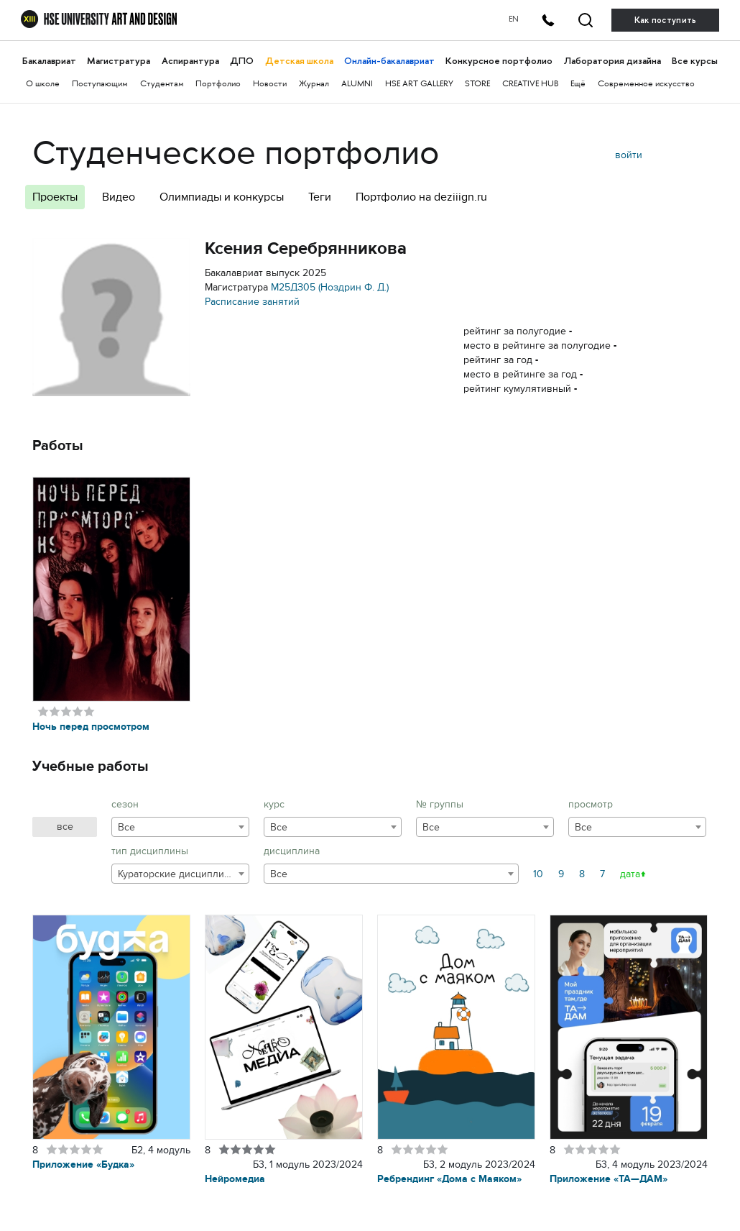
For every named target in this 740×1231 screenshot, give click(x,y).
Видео (118, 197)
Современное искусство (646, 84)
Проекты (55, 197)
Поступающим (100, 84)
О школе (43, 84)
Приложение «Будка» (83, 1164)
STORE (477, 84)
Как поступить (665, 20)
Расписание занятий (252, 301)
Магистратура (118, 61)
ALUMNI (357, 84)
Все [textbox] (126, 827)
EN (514, 19)
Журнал (314, 84)
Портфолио (218, 84)
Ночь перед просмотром (90, 726)
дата (630, 874)
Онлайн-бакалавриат (389, 61)
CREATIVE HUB (530, 84)
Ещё (578, 84)
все (65, 826)
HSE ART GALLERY (419, 84)
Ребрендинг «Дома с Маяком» (449, 1178)
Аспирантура (190, 61)
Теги (319, 197)
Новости (270, 84)
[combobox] (180, 827)
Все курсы (695, 61)
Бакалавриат (49, 61)
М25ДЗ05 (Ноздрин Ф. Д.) (330, 287)
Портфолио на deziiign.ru (421, 197)
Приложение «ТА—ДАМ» (608, 1178)
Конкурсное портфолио (498, 61)
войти (628, 155)
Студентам (162, 84)
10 (538, 874)
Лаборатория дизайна (612, 61)
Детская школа (299, 61)
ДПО (242, 61)
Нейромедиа (235, 1178)
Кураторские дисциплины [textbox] (177, 874)
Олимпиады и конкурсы (221, 197)
